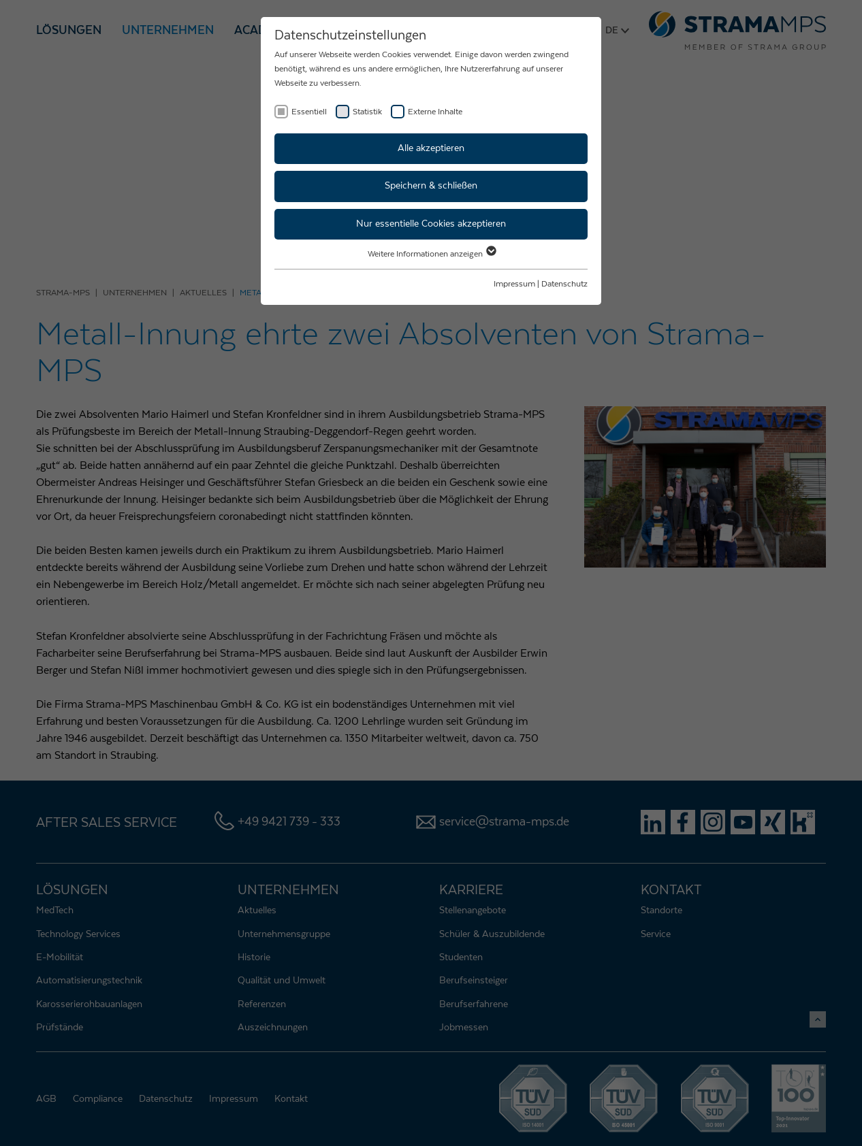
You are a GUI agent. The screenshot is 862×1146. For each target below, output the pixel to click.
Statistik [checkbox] (367, 111)
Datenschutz (564, 284)
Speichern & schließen (431, 185)
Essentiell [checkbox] (309, 111)
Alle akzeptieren (431, 148)
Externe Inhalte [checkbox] (435, 111)
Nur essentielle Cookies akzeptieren (431, 223)
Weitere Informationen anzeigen (431, 254)
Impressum (514, 284)
